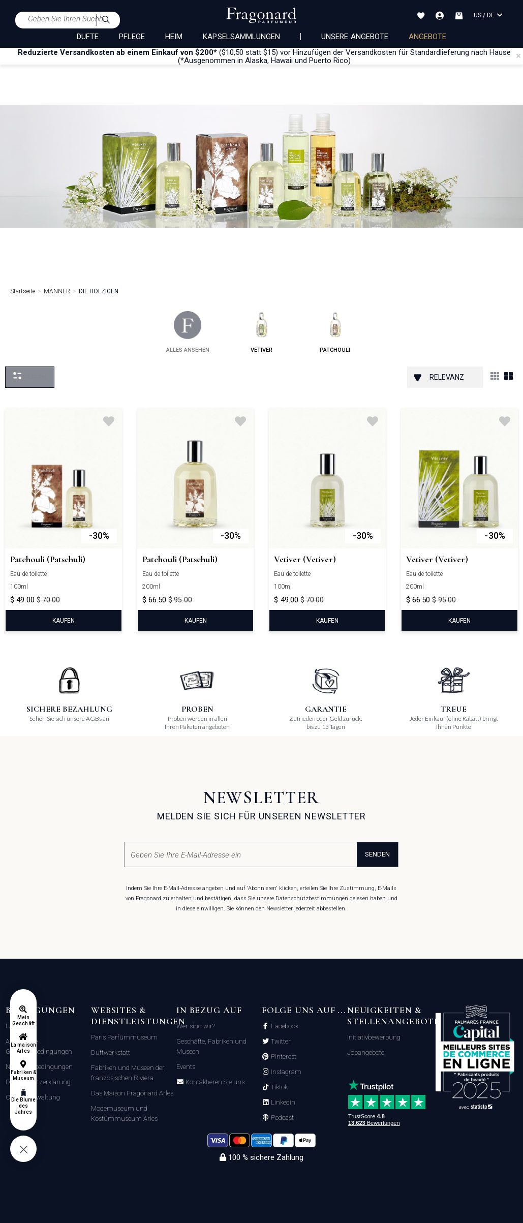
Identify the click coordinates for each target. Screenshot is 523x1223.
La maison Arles (23, 1048)
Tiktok (278, 1087)
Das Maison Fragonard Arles (132, 1093)
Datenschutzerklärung (38, 1082)
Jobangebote (365, 1052)
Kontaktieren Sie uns (214, 1082)
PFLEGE (132, 36)
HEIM (173, 36)
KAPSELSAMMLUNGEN (241, 36)
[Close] (518, 56)
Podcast (281, 1117)
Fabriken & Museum (23, 1075)
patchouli (335, 332)
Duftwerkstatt (110, 1052)
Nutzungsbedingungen (39, 1067)
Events (185, 1067)
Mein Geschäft (23, 1020)
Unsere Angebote (354, 36)
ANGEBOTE (427, 36)
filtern (29, 376)
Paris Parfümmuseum (124, 1037)
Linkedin (282, 1102)
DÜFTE (88, 36)
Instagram (285, 1072)
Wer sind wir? (195, 1026)
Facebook (283, 1026)
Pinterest (282, 1056)
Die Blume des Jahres (23, 1106)
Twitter (280, 1041)
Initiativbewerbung (374, 1037)
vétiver (261, 332)
